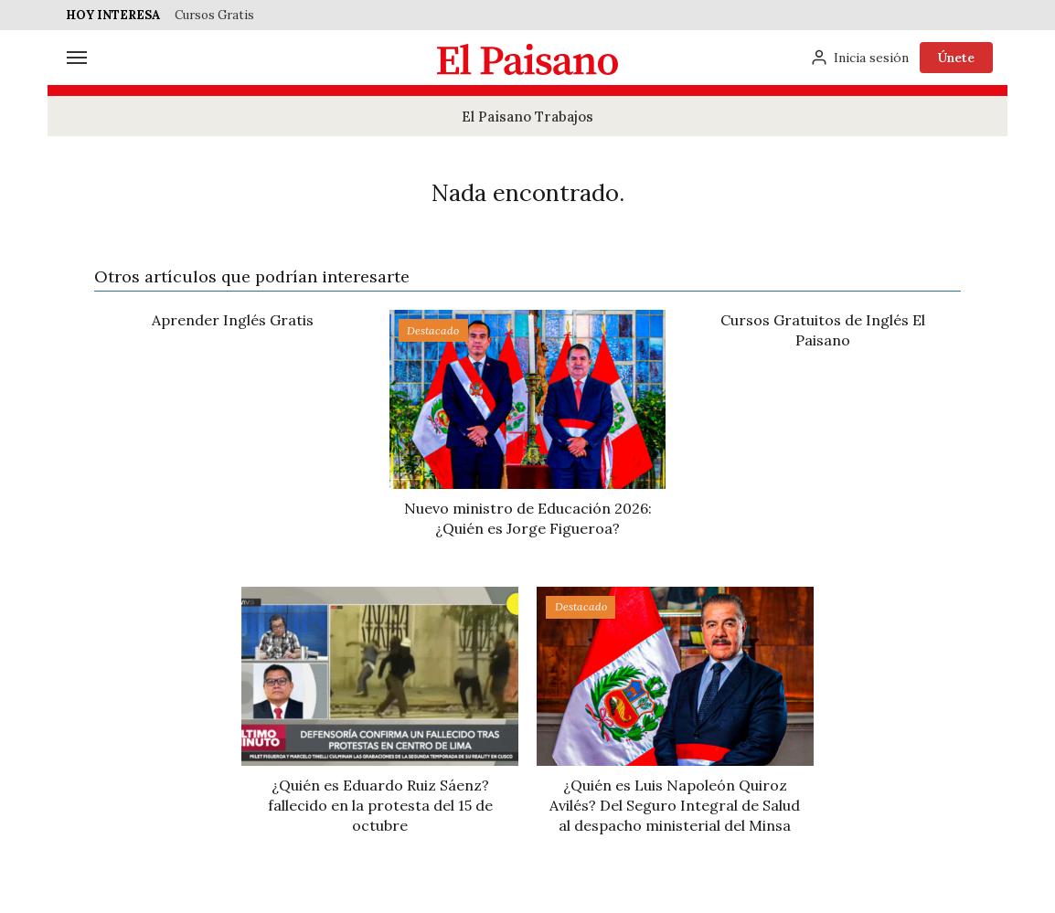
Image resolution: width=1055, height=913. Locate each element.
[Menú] (76, 58)
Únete (956, 57)
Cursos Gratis (214, 15)
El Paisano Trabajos (527, 116)
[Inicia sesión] (859, 57)
